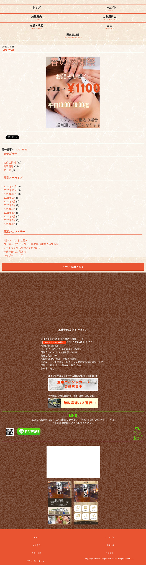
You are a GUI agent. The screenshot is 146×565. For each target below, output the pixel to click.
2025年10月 (10, 194)
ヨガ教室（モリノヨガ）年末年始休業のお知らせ (31, 244)
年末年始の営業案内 (15, 251)
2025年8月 (10, 201)
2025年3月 (10, 216)
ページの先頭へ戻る (73, 266)
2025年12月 (10, 186)
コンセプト (109, 537)
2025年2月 (10, 220)
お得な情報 (10, 162)
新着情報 (9, 166)
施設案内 (36, 545)
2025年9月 (10, 197)
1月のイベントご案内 (15, 240)
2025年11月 (10, 190)
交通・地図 (36, 553)
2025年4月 (10, 212)
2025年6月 (10, 209)
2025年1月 (10, 224)
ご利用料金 (109, 545)
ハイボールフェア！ (15, 255)
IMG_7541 (21, 149)
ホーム (36, 537)
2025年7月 (10, 205)
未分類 (7, 170)
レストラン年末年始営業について (22, 247)
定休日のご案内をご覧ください (66, 365)
